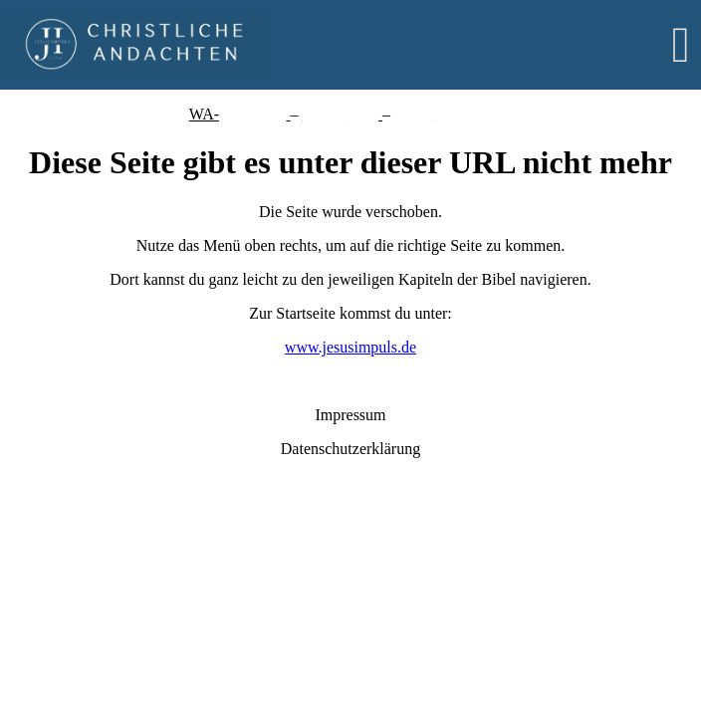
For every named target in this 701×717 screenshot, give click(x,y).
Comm (325, 114)
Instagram (480, 114)
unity (362, 114)
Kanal (413, 114)
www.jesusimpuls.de (350, 347)
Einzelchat (253, 114)
